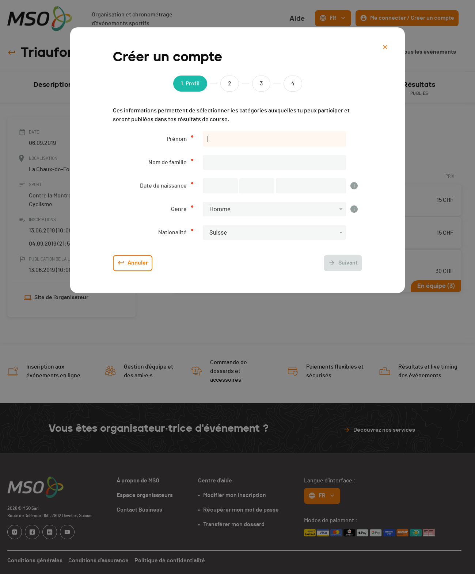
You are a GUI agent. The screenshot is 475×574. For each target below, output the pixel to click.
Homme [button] (220, 209)
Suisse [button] (218, 232)
